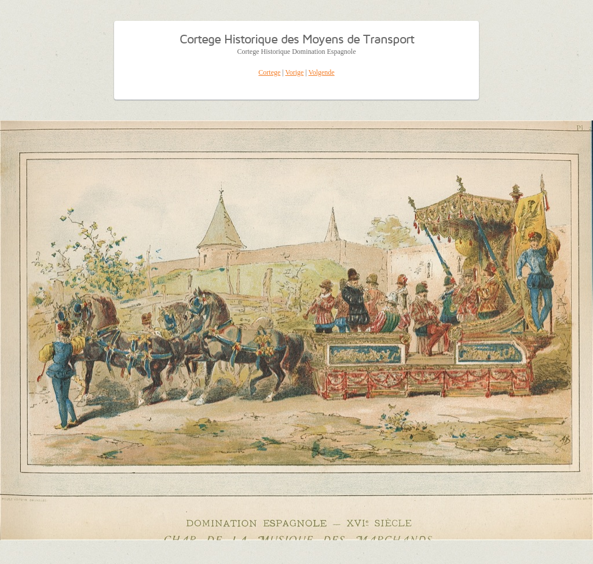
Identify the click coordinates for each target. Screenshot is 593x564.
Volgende (322, 72)
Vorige (294, 72)
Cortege (269, 72)
